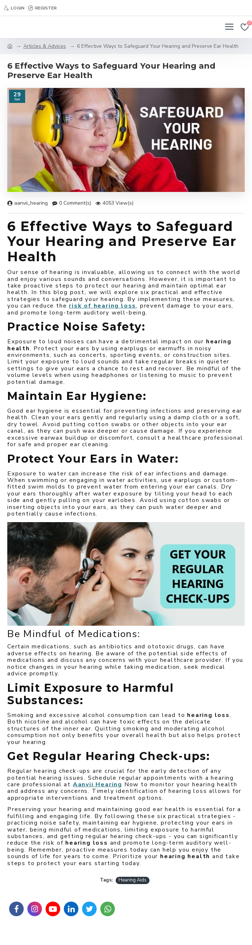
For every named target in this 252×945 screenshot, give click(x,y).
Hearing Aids (133, 880)
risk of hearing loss (102, 305)
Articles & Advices (44, 46)
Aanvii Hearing (97, 784)
